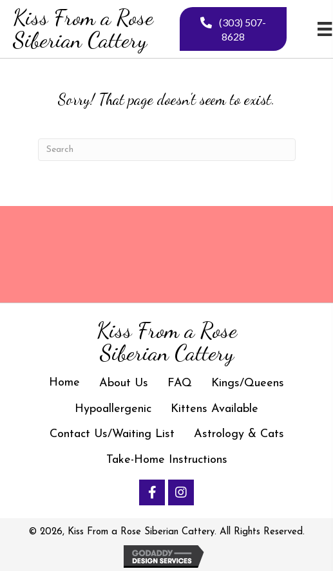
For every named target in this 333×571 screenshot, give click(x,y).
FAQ (179, 383)
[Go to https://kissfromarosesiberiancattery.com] (88, 28)
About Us (123, 383)
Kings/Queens (247, 383)
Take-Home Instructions (166, 460)
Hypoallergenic (113, 409)
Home (64, 383)
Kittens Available (214, 409)
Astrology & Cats (239, 434)
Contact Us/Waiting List (112, 434)
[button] (152, 492)
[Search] (167, 149)
